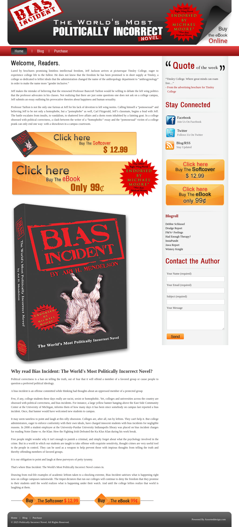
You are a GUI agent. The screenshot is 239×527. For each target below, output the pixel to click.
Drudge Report (173, 228)
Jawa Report (172, 245)
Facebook (184, 117)
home (21, 51)
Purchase (37, 517)
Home (14, 517)
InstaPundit (171, 240)
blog (40, 51)
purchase (59, 51)
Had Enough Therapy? (178, 236)
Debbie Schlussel (175, 224)
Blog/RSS (183, 143)
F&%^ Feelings (174, 232)
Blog (24, 517)
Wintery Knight (174, 249)
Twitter (182, 131)
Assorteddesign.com (215, 519)
